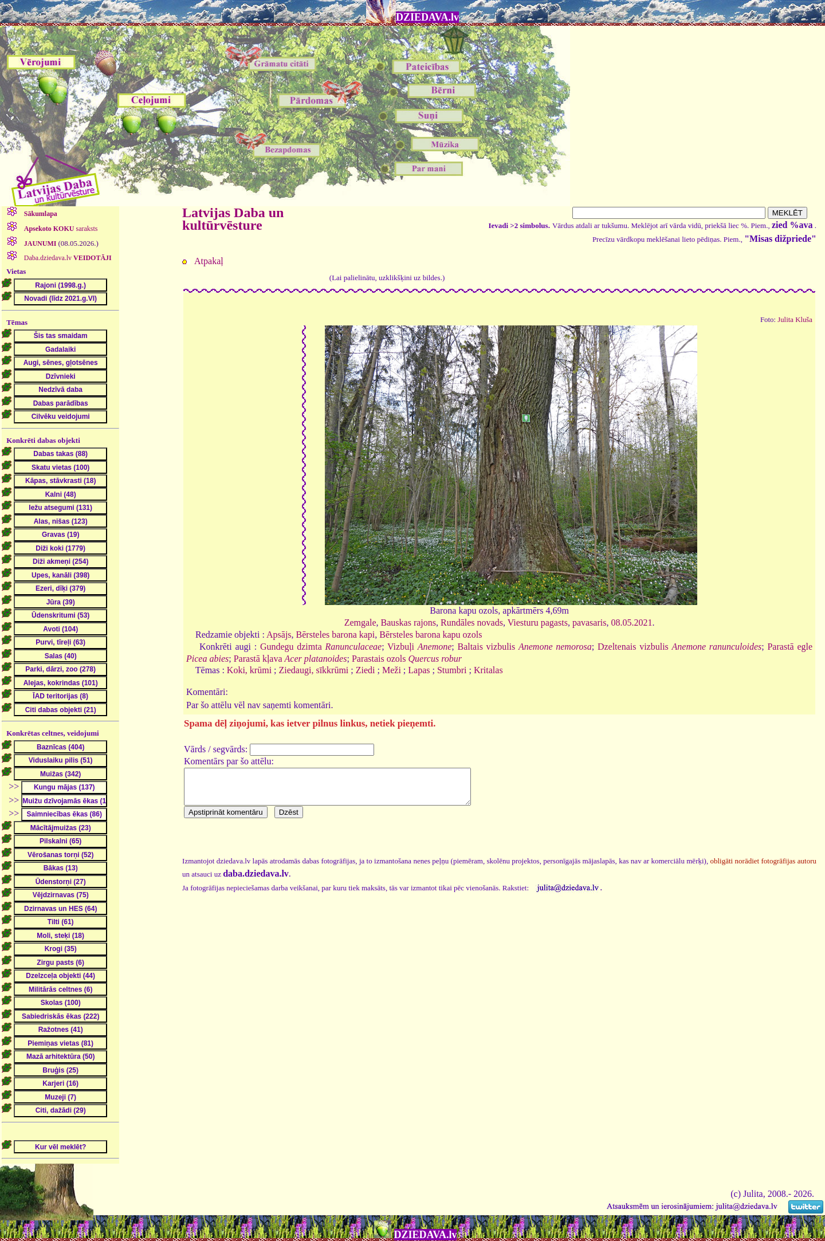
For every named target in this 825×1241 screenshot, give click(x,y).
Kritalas (488, 670)
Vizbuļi (419, 646)
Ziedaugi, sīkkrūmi (314, 670)
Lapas (419, 670)
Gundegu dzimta (321, 646)
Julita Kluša (794, 320)
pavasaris (589, 622)
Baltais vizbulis (524, 646)
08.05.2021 (631, 622)
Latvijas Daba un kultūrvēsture (233, 219)
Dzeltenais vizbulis (679, 646)
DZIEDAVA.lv (427, 17)
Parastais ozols (407, 658)
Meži (391, 670)
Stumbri (452, 670)
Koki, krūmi (249, 670)
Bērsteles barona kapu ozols (430, 634)
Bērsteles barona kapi (335, 634)
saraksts (60, 229)
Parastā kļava (290, 658)
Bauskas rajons (408, 622)
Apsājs (279, 634)
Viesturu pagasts (538, 622)
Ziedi (365, 670)
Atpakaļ (208, 261)
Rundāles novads (472, 622)
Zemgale (360, 622)
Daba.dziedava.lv (67, 258)
